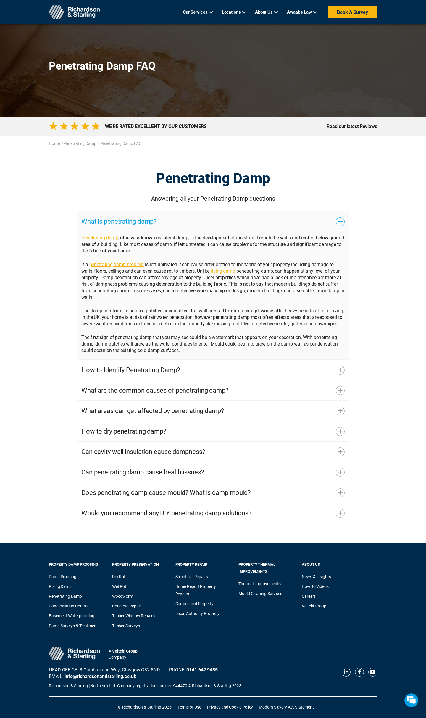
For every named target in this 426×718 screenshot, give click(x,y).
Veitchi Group (314, 606)
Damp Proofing (62, 576)
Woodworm (122, 596)
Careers (309, 596)
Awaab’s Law (299, 12)
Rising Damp (60, 586)
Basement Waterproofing (71, 615)
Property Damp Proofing (73, 564)
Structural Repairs (191, 576)
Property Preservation (135, 564)
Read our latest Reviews (352, 126)
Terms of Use (189, 707)
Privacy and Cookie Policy (230, 707)
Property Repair (191, 564)
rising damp (223, 271)
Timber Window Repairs (133, 615)
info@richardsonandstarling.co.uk (100, 676)
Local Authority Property (197, 613)
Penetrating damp (99, 237)
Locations (231, 12)
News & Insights (316, 576)
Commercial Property (194, 603)
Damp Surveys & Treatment (73, 626)
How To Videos (315, 586)
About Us (264, 12)
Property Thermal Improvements (256, 568)
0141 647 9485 (202, 669)
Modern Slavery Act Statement (286, 707)
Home (54, 143)
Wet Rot (119, 586)
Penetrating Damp (79, 143)
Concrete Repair (126, 606)
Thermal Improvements (259, 583)
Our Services (195, 12)
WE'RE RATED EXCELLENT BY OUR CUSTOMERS (156, 126)
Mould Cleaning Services (260, 593)
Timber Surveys (126, 626)
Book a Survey (352, 12)
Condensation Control (68, 606)
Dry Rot (118, 576)
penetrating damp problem (116, 264)
